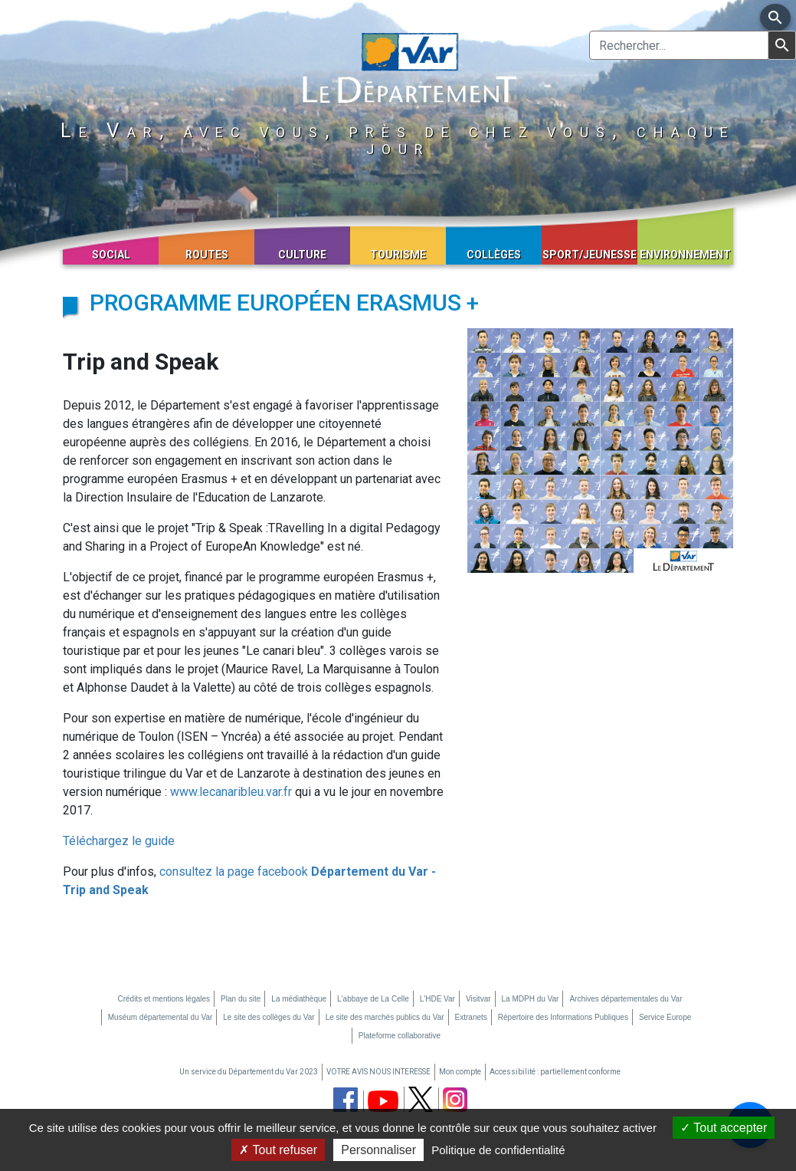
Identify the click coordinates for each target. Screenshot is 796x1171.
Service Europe (665, 1017)
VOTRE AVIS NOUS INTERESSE (378, 1071)
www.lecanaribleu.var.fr (231, 792)
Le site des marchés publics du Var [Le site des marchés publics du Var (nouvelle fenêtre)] (385, 1017)
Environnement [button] (685, 254)
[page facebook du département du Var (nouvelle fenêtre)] (345, 1099)
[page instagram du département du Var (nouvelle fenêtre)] (455, 1099)
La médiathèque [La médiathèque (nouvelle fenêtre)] (298, 999)
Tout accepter (723, 1127)
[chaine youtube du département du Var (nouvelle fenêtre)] (383, 1101)
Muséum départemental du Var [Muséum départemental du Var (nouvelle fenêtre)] (160, 1017)
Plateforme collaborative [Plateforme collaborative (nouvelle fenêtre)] (400, 1035)
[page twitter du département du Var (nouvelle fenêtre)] (420, 1099)
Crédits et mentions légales (163, 999)
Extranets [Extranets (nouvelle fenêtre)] (471, 1017)
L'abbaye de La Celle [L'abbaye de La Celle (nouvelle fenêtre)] (373, 999)
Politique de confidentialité (498, 1149)
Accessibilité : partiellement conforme (555, 1071)
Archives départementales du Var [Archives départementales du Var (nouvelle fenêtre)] (625, 999)
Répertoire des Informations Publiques (563, 1017)
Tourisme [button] (398, 254)
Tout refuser (278, 1149)
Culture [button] (302, 254)
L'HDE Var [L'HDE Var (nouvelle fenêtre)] (437, 999)
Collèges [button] (494, 254)
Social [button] (111, 254)
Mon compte (460, 1071)
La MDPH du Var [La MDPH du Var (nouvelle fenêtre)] (530, 999)
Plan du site (240, 999)
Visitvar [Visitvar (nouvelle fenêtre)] (478, 999)
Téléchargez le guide (119, 841)
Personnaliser (378, 1149)
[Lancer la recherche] (782, 45)
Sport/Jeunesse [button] (589, 254)
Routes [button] (206, 254)
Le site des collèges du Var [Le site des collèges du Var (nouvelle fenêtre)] (268, 1017)
